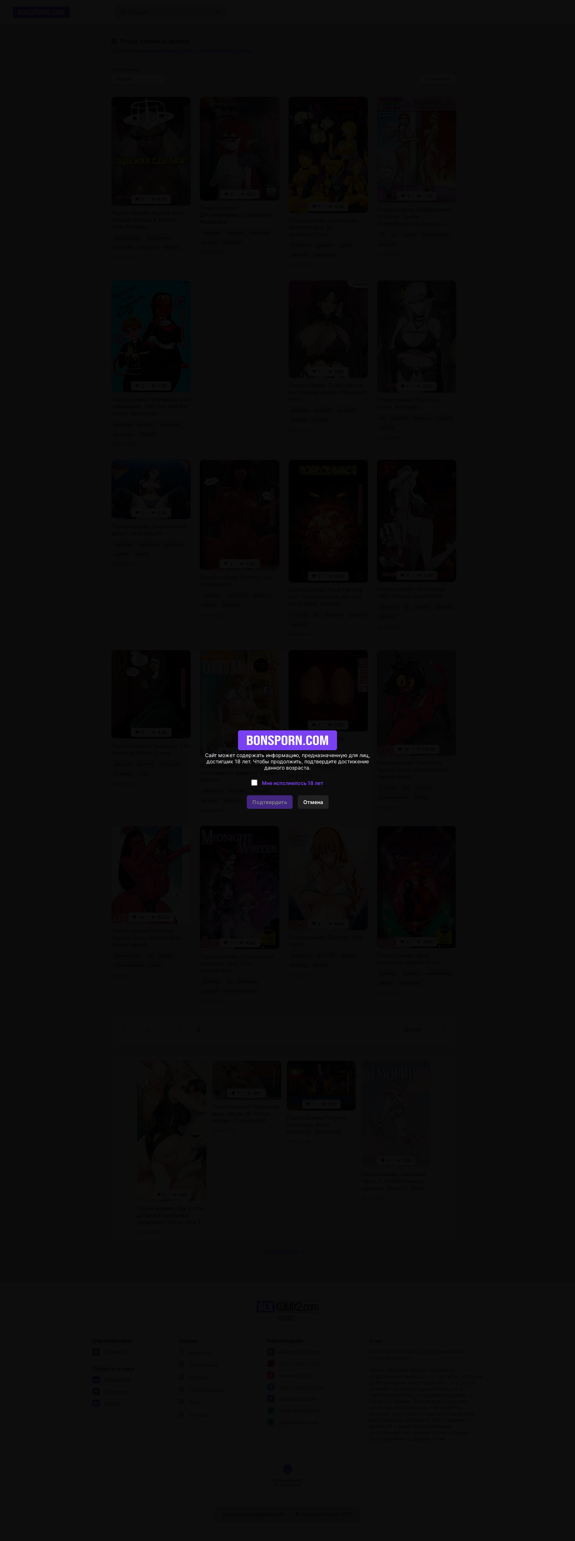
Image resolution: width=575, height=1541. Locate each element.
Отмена (313, 802)
